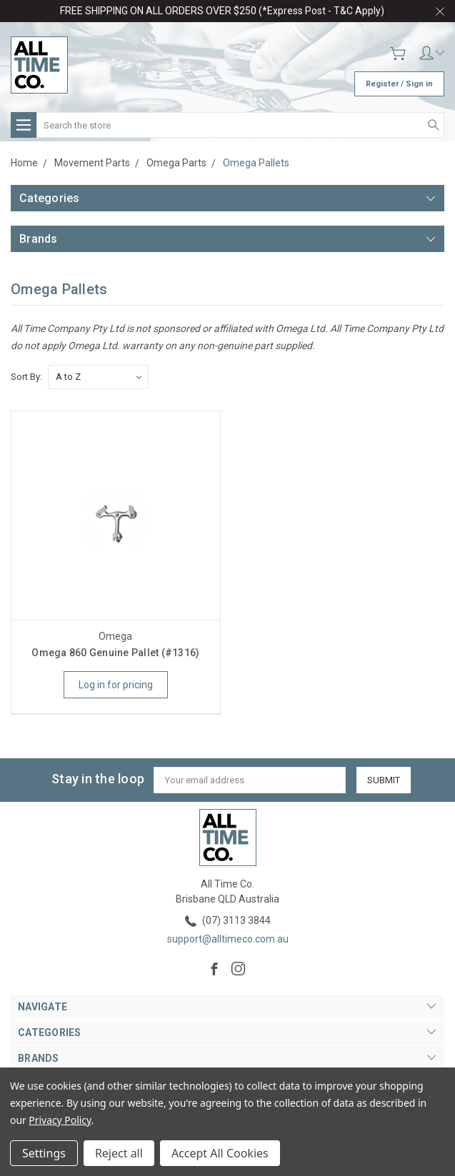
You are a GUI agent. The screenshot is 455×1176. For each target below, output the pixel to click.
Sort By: (26, 376)
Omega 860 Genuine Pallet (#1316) (115, 652)
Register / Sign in (399, 84)
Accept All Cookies (220, 1153)
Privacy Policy (60, 1120)
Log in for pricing (116, 684)
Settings (44, 1153)
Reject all (119, 1153)
